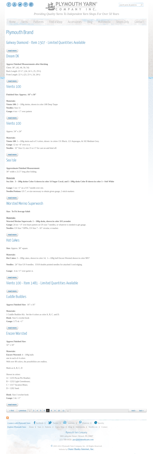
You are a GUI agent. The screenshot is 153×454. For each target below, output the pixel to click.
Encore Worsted (16, 334)
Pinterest (83, 423)
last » (141, 411)
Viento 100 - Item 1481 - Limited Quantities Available (42, 283)
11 (63, 411)
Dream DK (12, 56)
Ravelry (98, 423)
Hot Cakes (12, 240)
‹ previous (22, 411)
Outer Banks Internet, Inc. (81, 449)
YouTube (68, 423)
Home (12, 22)
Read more (13, 51)
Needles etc (93, 427)
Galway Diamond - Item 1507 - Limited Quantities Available (45, 43)
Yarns (24, 22)
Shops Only (122, 22)
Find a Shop (55, 22)
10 (59, 411)
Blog (89, 22)
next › (133, 411)
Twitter (52, 423)
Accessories (75, 22)
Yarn (39, 427)
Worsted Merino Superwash (24, 204)
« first (11, 411)
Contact (139, 22)
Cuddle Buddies (16, 297)
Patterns (38, 22)
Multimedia (104, 22)
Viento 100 (13, 87)
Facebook (38, 423)
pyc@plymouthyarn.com (83, 439)
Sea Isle (11, 160)
